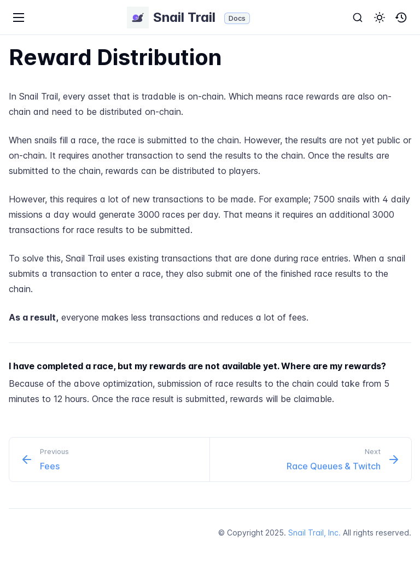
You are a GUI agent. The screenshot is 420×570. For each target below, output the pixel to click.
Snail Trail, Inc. (314, 532)
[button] (379, 17)
